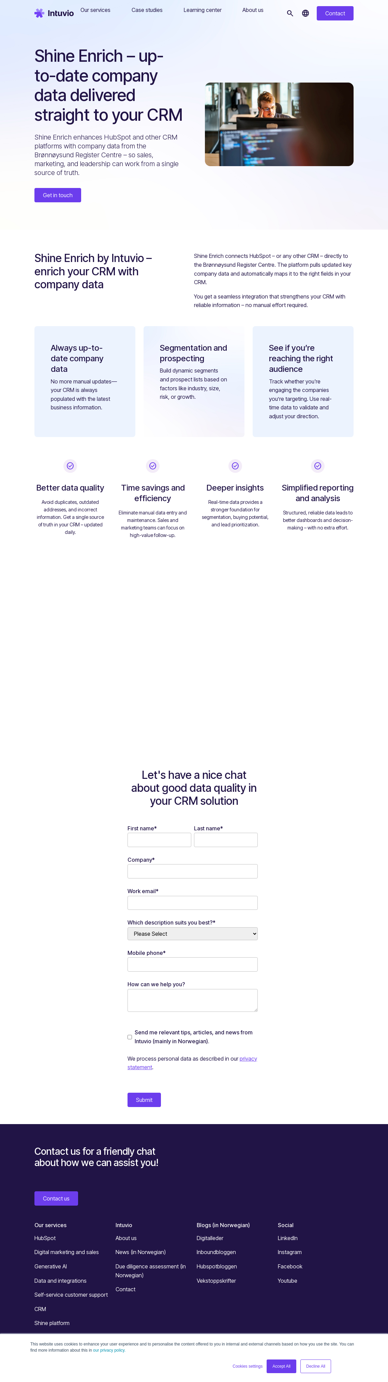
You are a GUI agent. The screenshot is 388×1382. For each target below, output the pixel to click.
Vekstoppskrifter (216, 1280)
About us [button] (253, 9)
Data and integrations (60, 1280)
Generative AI (50, 1266)
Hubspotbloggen (217, 1266)
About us (126, 1238)
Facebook (290, 1266)
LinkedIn (288, 1238)
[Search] (290, 13)
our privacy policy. (109, 1350)
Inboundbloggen (216, 1252)
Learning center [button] (203, 9)
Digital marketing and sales (66, 1252)
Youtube (287, 1280)
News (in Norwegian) (141, 1252)
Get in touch (58, 195)
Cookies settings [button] (248, 1366)
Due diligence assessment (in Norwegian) (151, 1271)
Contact (335, 13)
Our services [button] (95, 9)
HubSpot (45, 1238)
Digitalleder (210, 1238)
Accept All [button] (281, 1366)
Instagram (290, 1252)
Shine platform (52, 1323)
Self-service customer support (71, 1294)
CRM (40, 1309)
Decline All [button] (315, 1366)
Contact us (56, 1198)
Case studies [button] (147, 9)
